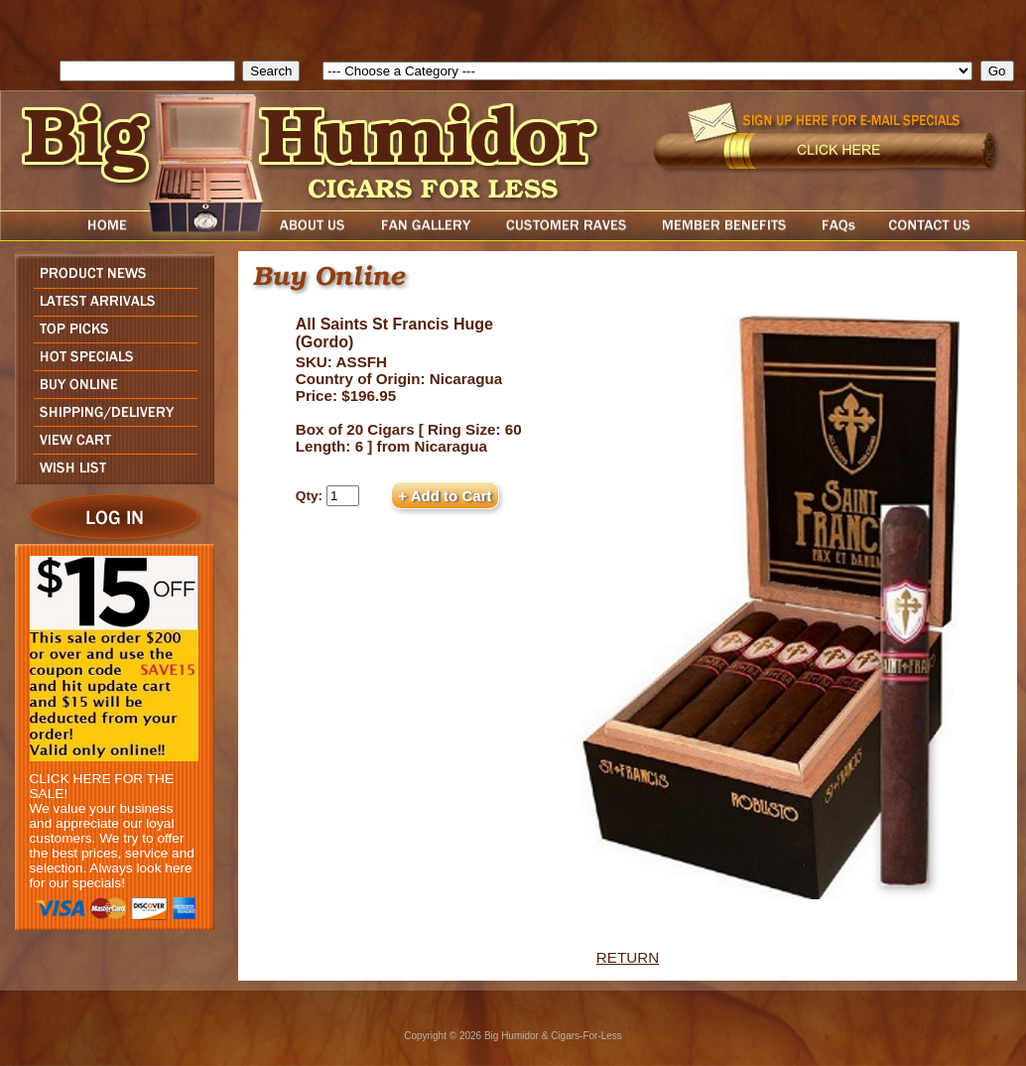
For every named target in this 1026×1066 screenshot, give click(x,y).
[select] (647, 71)
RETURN (627, 957)
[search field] (147, 71)
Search (34, 71)
